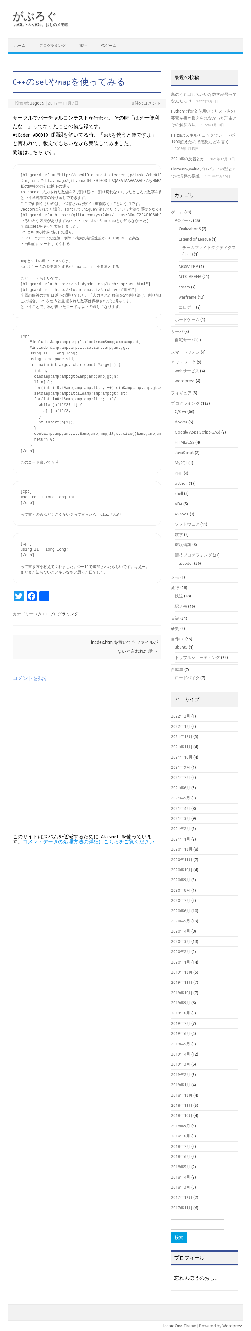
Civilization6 (190, 228)
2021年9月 (180, 767)
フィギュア (181, 393)
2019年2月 (180, 1074)
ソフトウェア (187, 524)
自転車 (177, 669)
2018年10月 (182, 1115)
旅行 (83, 45)
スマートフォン (185, 352)
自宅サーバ (185, 339)
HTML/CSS (184, 442)
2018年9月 (180, 1126)
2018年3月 (180, 1187)
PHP (179, 473)
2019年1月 (180, 1084)
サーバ (177, 331)
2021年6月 (180, 788)
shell (179, 493)
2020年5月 (180, 921)
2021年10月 (182, 757)
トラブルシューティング (197, 657)
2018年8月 (180, 1136)
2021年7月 (180, 777)
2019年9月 (180, 1003)
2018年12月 (182, 1095)
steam (184, 287)
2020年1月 (180, 962)
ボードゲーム (187, 319)
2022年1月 (180, 726)
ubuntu (181, 647)
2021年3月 (180, 818)
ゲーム (177, 212)
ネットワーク (183, 362)
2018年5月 (180, 1166)
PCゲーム (108, 45)
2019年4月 (180, 1054)
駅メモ (181, 606)
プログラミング (52, 45)
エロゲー (187, 307)
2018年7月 (180, 1146)
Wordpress (232, 1325)
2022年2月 (180, 716)
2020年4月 (180, 931)
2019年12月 (182, 972)
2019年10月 (182, 992)
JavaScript (184, 452)
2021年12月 (182, 736)
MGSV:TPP (188, 266)
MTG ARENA (190, 276)
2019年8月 (180, 1013)
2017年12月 (182, 1197)
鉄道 (179, 596)
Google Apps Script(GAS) (197, 432)
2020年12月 (182, 849)
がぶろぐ (35, 15)
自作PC (177, 639)
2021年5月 (180, 798)
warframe (188, 297)
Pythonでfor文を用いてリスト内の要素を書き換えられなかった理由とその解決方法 (204, 118)
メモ (175, 577)
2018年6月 (180, 1156)
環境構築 (183, 544)
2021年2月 (180, 828)
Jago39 (37, 103)
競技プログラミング (193, 555)
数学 (179, 534)
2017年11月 (182, 1207)
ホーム (20, 45)
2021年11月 (182, 746)
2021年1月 (180, 839)
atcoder (186, 563)
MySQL (181, 462)
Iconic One (172, 1325)
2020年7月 (180, 900)
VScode (182, 514)
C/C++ (41, 614)
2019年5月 (180, 1044)
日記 (175, 618)
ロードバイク (187, 677)
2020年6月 (180, 911)
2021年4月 (180, 808)
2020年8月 (180, 890)
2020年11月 (182, 859)
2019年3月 (180, 1064)
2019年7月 (180, 1023)
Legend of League (195, 239)
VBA (178, 504)
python (181, 483)
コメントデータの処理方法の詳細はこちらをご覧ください (88, 841)
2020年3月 (180, 941)
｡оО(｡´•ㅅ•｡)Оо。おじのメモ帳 (41, 24)
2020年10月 (182, 869)
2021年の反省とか (188, 159)
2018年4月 (180, 1177)
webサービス (187, 370)
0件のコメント (146, 103)
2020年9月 (180, 880)
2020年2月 (180, 951)
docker (181, 422)
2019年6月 (180, 1033)
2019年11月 (182, 982)
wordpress (185, 381)
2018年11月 (182, 1105)
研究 (175, 628)
